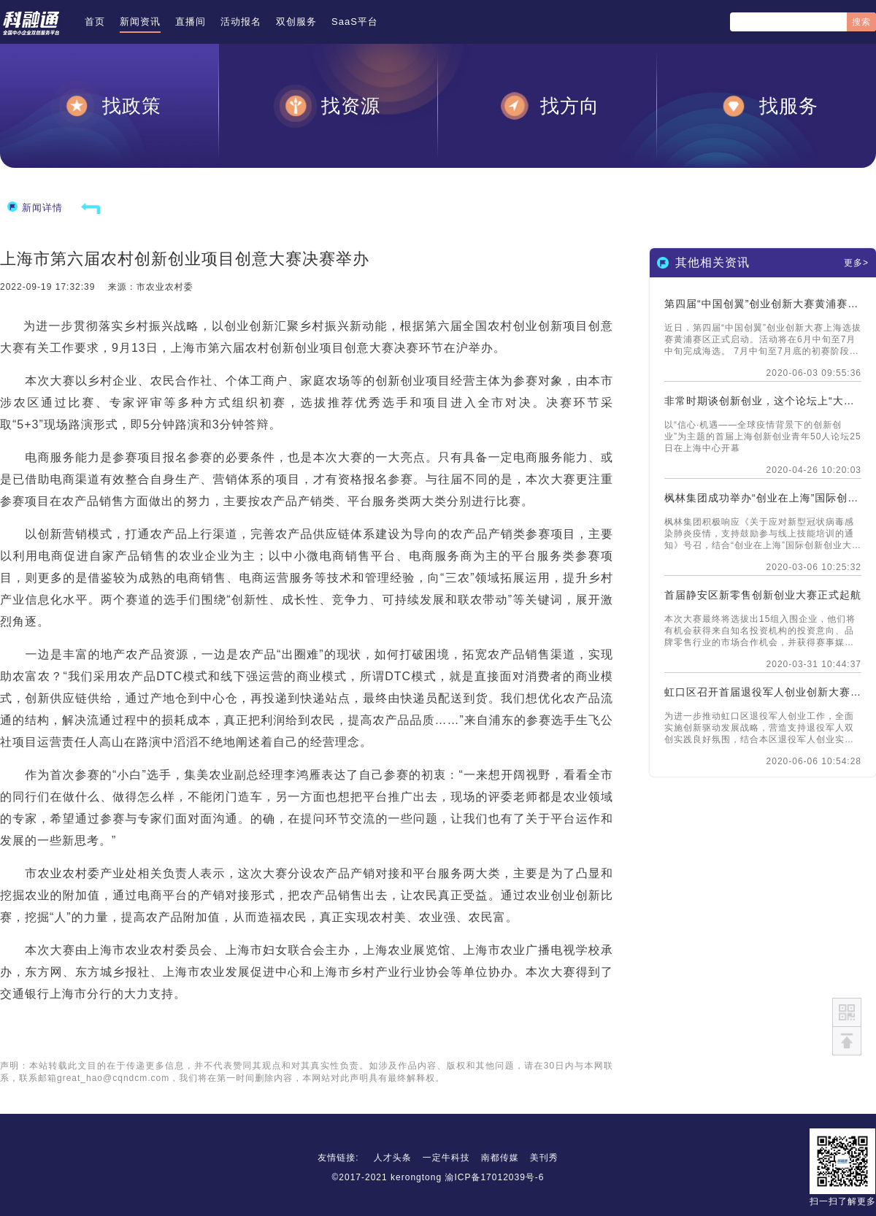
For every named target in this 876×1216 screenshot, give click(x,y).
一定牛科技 (446, 1157)
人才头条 (393, 1157)
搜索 (861, 22)
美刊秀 (544, 1157)
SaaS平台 (354, 21)
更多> (856, 263)
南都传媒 (500, 1157)
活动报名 (240, 21)
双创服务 (296, 21)
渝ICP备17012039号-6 (494, 1177)
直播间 (190, 21)
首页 (95, 21)
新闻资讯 (140, 21)
